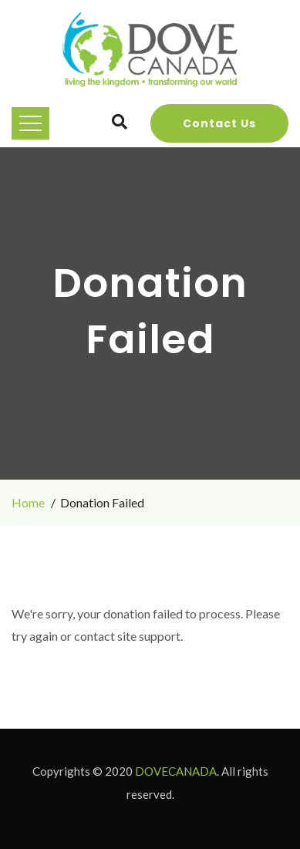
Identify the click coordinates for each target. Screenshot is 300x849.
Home (28, 502)
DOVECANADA (176, 771)
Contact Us (219, 123)
